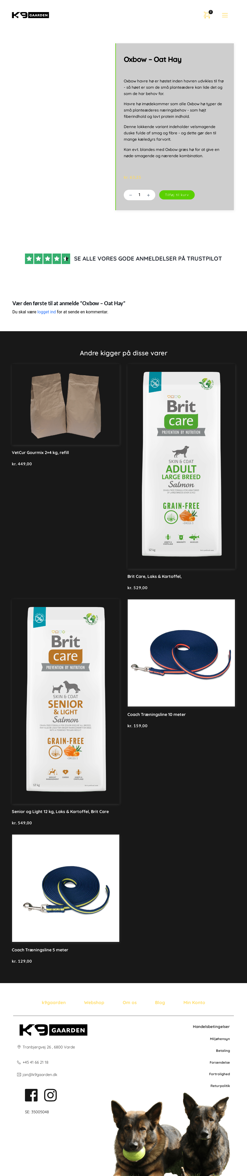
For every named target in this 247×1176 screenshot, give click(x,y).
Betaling (223, 1050)
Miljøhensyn (220, 1039)
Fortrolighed (219, 1074)
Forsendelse (220, 1062)
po (222, 1086)
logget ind (46, 311)
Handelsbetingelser (211, 1026)
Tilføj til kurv (177, 195)
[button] (225, 15)
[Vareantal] (139, 195)
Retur (215, 1086)
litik (227, 1086)
